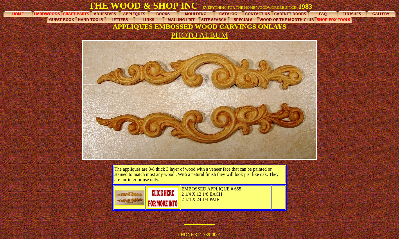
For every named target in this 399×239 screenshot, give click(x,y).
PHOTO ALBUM (199, 35)
